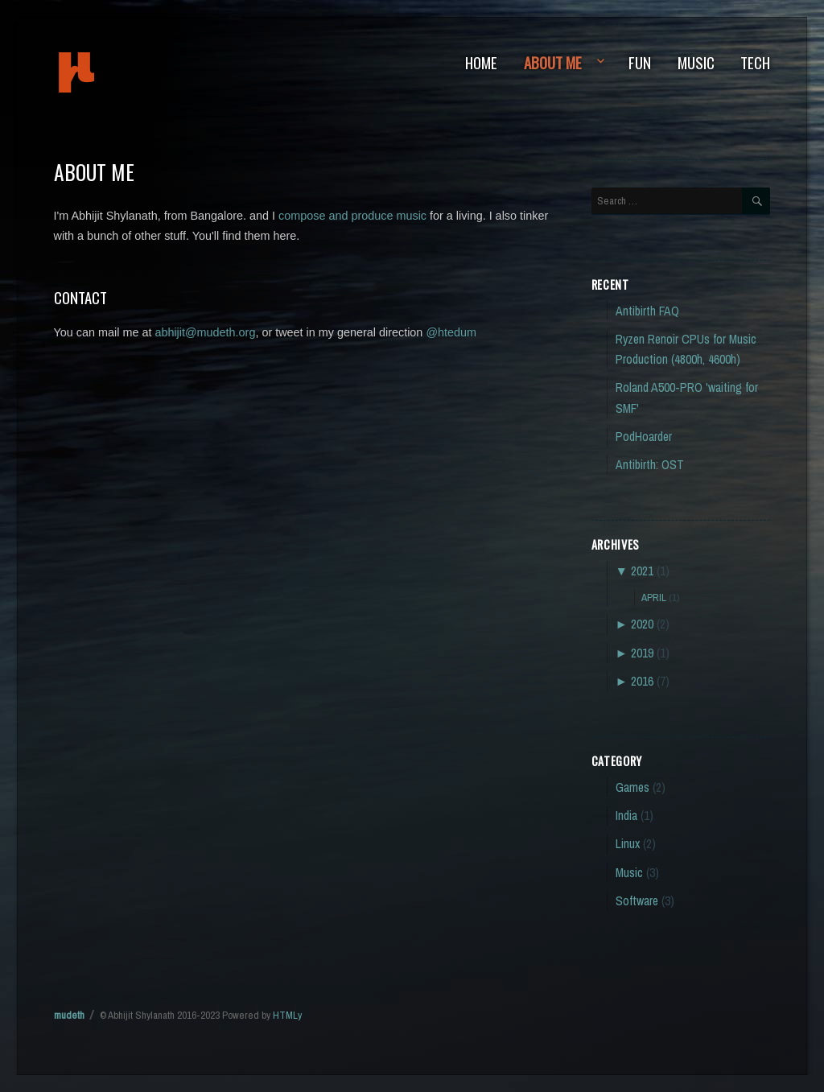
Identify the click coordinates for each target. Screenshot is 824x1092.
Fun (639, 62)
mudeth (130, 72)
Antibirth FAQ (647, 311)
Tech (755, 62)
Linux (628, 843)
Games (632, 787)
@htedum (451, 332)
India (626, 815)
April (653, 597)
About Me (553, 62)
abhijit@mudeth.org (204, 332)
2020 (642, 624)
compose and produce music (352, 215)
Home (481, 62)
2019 (642, 653)
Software (637, 900)
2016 (642, 681)
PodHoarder (644, 436)
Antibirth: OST (650, 464)
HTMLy (287, 1015)
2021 (642, 570)
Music (696, 62)
